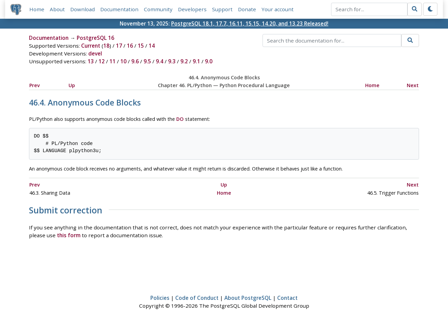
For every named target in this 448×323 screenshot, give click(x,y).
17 (119, 45)
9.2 (184, 61)
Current (90, 45)
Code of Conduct (197, 297)
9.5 (147, 61)
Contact (287, 297)
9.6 (135, 61)
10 (123, 61)
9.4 (159, 61)
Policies (159, 297)
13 (91, 61)
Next (413, 85)
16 (130, 45)
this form (68, 235)
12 (102, 61)
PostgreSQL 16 (95, 37)
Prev (34, 85)
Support (222, 9)
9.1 (196, 61)
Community (158, 9)
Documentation (119, 9)
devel (95, 53)
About (57, 9)
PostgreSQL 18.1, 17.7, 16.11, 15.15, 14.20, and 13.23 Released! (249, 23)
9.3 (172, 61)
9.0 (208, 61)
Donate (247, 9)
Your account (278, 9)
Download (82, 9)
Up (72, 85)
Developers (192, 9)
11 (112, 61)
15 (141, 45)
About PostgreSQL (247, 297)
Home (36, 9)
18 (106, 45)
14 (152, 45)
